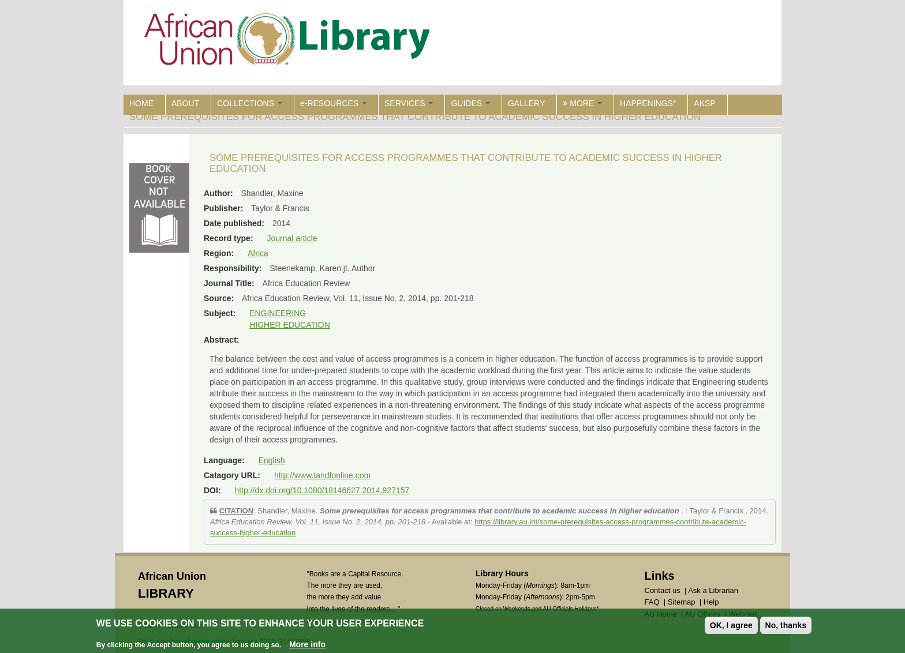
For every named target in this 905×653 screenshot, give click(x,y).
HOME (141, 103)
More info (307, 644)
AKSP (704, 103)
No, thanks (786, 625)
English (272, 460)
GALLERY (526, 103)
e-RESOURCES (333, 103)
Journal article (292, 238)
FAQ (652, 602)
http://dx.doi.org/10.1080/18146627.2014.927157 (321, 490)
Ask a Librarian (713, 590)
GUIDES (470, 103)
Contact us (662, 590)
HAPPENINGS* (648, 103)
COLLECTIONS (249, 103)
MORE (582, 103)
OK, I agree (731, 625)
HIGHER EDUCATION (289, 324)
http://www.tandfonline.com (322, 475)
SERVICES (408, 103)
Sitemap (681, 602)
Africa (258, 253)
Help (711, 602)
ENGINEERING (277, 313)
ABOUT (185, 103)
